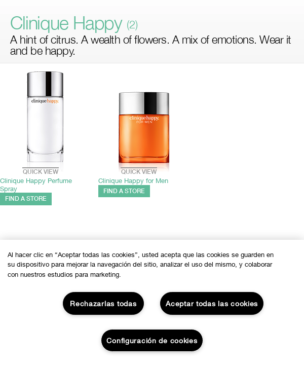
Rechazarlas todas (103, 303)
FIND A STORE (26, 198)
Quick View (40, 167)
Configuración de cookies (151, 340)
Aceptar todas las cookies (212, 303)
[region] (152, 302)
